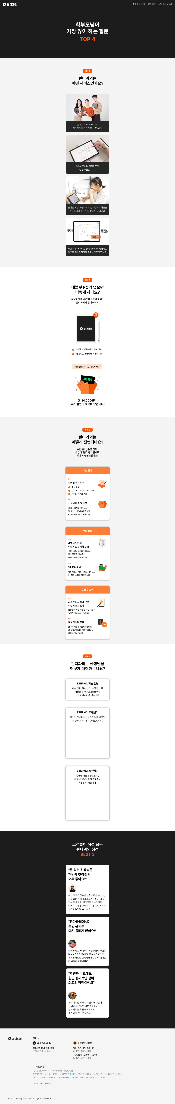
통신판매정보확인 (70, 1074)
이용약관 (35, 1083)
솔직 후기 (151, 4)
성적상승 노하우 (165, 4)
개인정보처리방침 (45, 1083)
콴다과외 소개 (139, 4)
